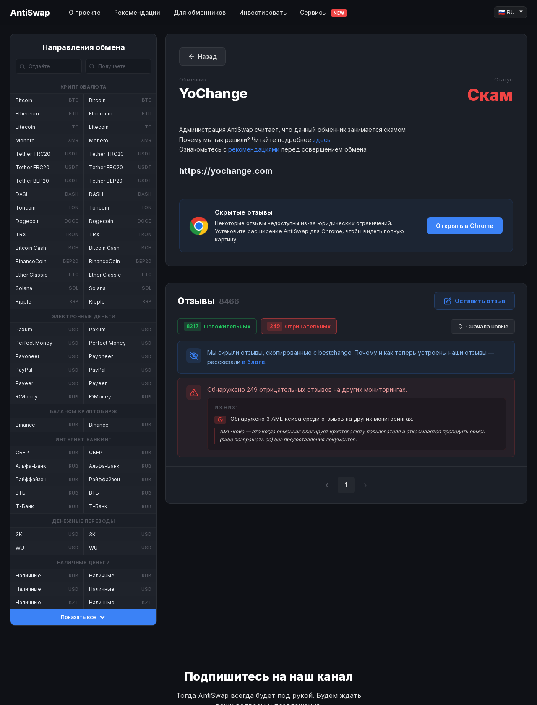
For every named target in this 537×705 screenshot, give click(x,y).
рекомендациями (253, 149)
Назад (202, 56)
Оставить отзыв (474, 301)
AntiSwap (30, 13)
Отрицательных (299, 326)
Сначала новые (482, 326)
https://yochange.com (225, 171)
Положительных (217, 326)
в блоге (253, 361)
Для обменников (200, 12)
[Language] (510, 12)
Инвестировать (263, 12)
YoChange (213, 93)
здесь (322, 139)
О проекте (85, 12)
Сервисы (323, 13)
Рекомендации (137, 12)
